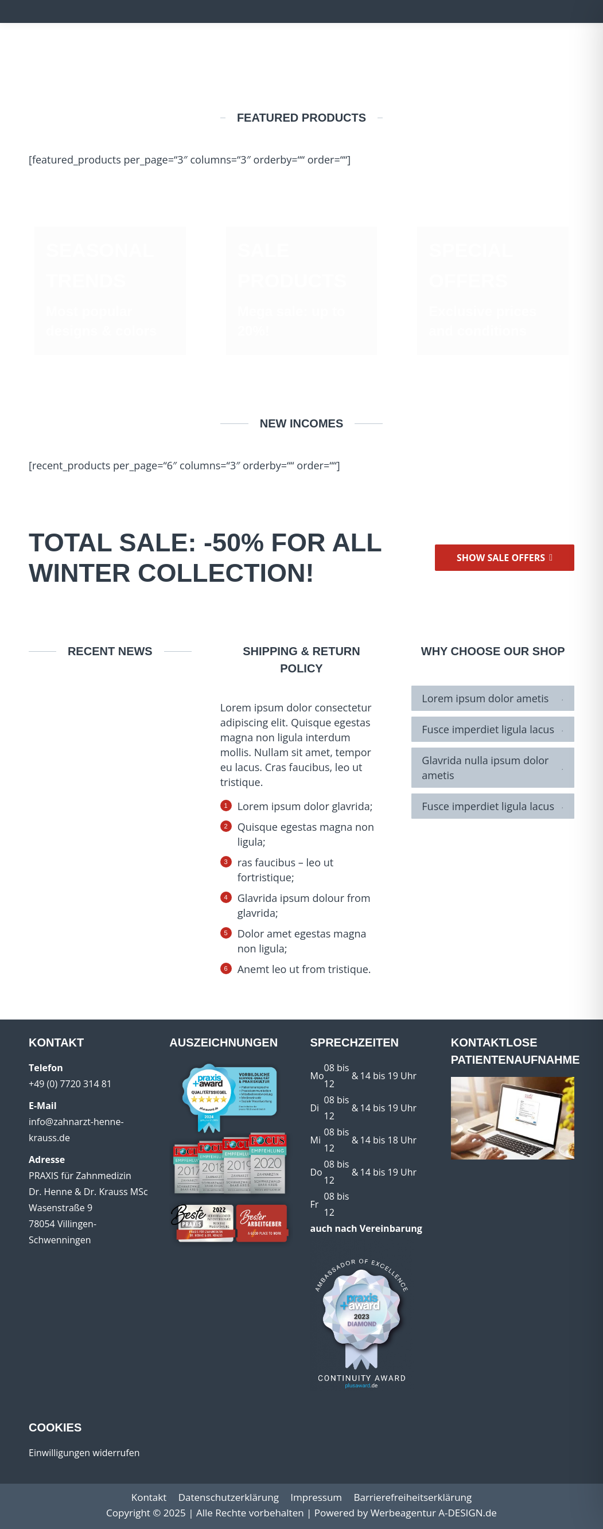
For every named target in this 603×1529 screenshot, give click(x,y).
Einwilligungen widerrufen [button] (84, 1452)
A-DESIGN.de (467, 1512)
